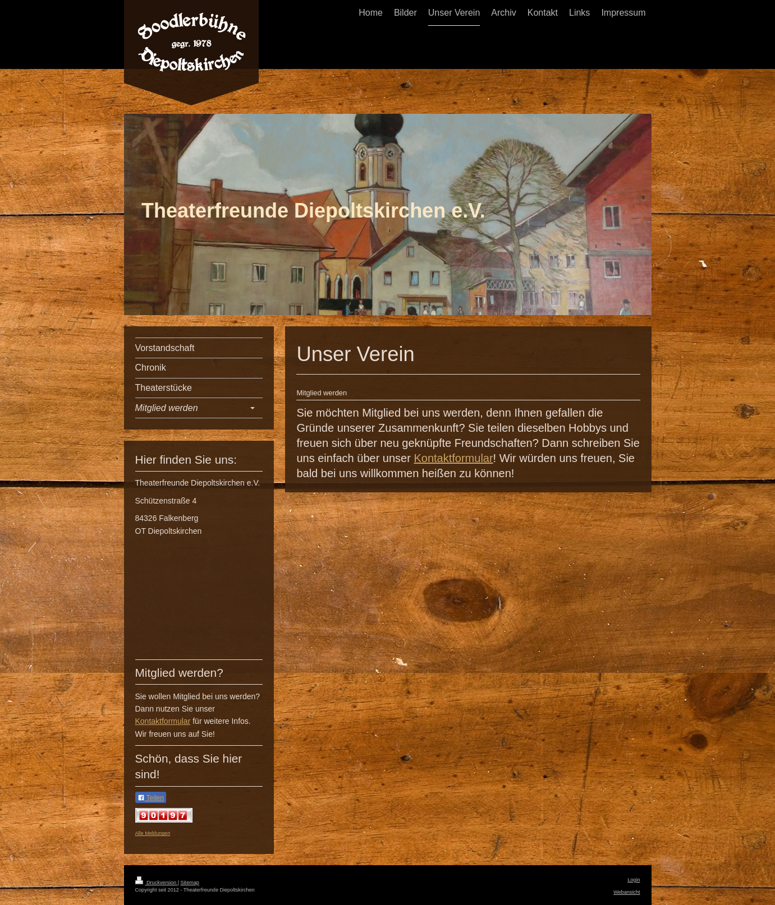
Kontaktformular (453, 458)
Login (633, 880)
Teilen (150, 798)
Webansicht (626, 892)
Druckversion (156, 882)
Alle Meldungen (153, 833)
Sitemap (190, 882)
